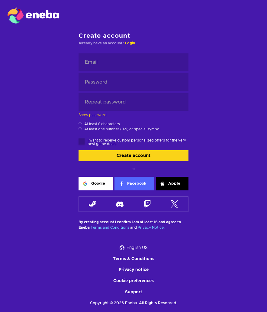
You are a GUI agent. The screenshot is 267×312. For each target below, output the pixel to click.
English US (134, 247)
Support (133, 292)
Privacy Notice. (151, 227)
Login (130, 43)
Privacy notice (134, 270)
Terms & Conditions (133, 259)
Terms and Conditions (110, 227)
